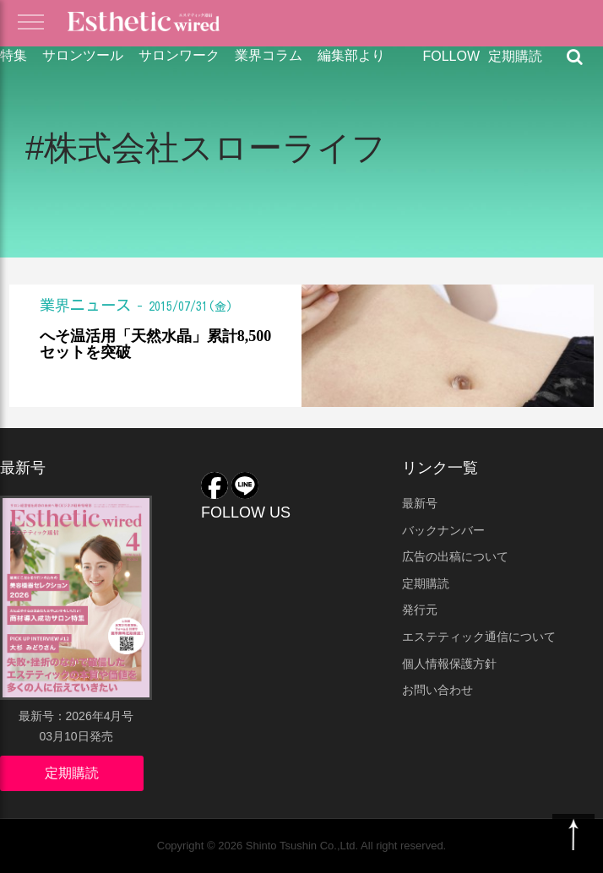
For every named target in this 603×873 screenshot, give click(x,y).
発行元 (419, 609)
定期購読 (515, 56)
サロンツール (82, 55)
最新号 (419, 503)
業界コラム (268, 55)
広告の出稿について (455, 556)
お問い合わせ (437, 690)
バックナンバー (443, 530)
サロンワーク (179, 55)
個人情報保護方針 (449, 663)
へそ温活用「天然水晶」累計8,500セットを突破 (156, 344)
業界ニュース (85, 304)
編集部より (351, 55)
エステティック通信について (479, 636)
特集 (13, 55)
